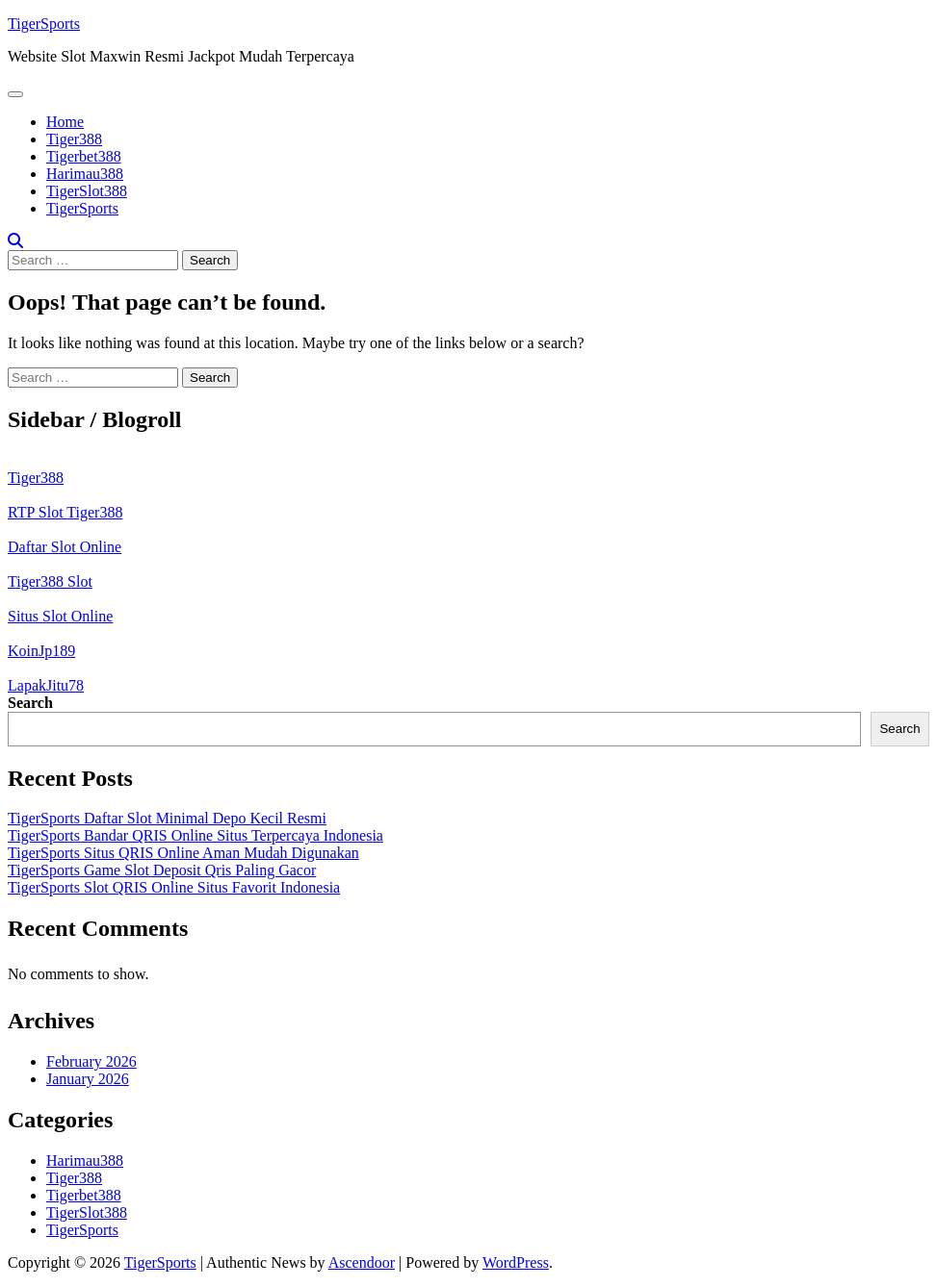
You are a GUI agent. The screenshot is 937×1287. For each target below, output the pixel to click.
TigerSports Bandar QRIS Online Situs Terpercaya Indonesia (195, 835)
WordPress (515, 1262)
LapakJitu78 (46, 685)
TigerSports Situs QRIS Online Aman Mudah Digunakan (183, 853)
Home (65, 122)
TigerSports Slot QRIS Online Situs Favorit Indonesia (174, 887)
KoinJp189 (41, 651)
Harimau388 (84, 173)
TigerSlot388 (86, 191)
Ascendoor (361, 1262)
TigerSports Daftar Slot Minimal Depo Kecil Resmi (167, 818)
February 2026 (91, 1061)
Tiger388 (74, 139)
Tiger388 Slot (50, 581)
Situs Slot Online (60, 616)
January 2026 (87, 1079)
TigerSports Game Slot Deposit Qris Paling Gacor (162, 870)
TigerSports (44, 23)
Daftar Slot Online (64, 547)
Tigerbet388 (83, 156)
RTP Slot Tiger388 (65, 512)
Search (30, 702)
